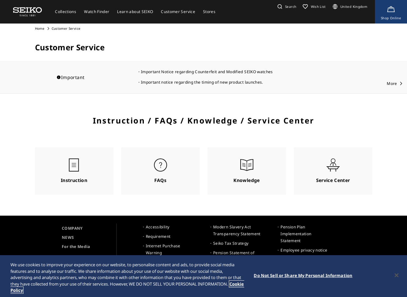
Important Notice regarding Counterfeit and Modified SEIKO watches (207, 71)
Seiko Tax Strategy (230, 243)
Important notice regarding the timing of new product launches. (202, 82)
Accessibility (158, 227)
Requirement (158, 236)
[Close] (396, 275)
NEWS (68, 237)
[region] (203, 276)
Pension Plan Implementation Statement (295, 233)
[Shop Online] (391, 12)
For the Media (76, 246)
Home (39, 28)
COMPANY (72, 228)
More (392, 83)
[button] (286, 6)
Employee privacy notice (303, 250)
